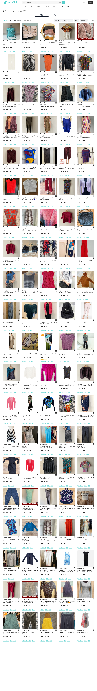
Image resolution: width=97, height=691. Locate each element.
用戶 (55, 15)
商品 (41, 15)
